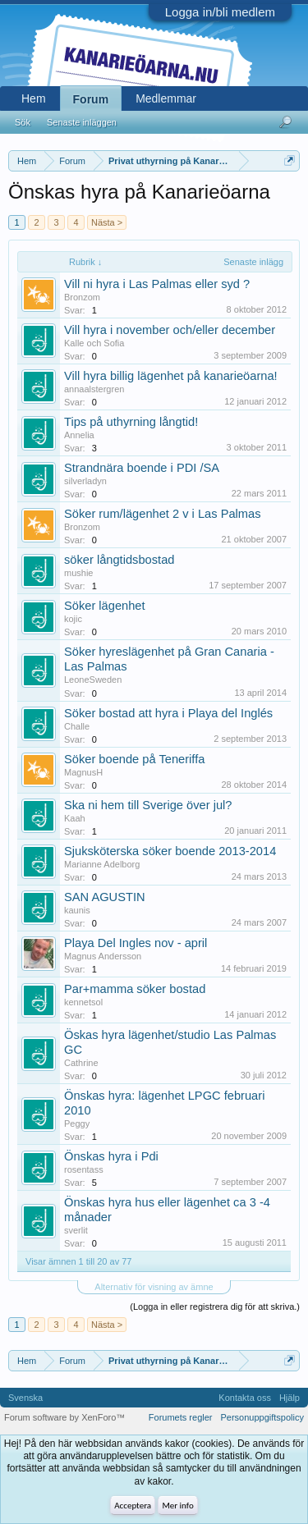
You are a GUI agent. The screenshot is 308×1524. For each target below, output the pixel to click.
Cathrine (81, 1063)
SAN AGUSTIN (104, 897)
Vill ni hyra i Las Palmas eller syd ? (157, 284)
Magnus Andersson (102, 956)
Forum (91, 99)
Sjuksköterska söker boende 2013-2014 (170, 851)
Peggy (77, 1123)
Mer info (177, 1505)
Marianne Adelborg (102, 864)
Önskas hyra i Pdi (111, 1156)
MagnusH (83, 772)
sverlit (76, 1230)
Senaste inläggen (82, 122)
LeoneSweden (93, 679)
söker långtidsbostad (119, 559)
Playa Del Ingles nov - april (135, 943)
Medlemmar (166, 98)
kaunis (77, 910)
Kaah (74, 818)
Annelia (79, 435)
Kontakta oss (244, 1398)
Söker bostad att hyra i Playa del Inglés (168, 713)
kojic (73, 619)
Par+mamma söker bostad (134, 988)
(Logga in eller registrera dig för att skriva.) (215, 1306)
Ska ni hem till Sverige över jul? (148, 805)
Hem (33, 98)
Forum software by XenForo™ (64, 1417)
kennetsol (83, 1002)
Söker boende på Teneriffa (134, 759)
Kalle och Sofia (94, 343)
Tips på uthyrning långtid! (131, 421)
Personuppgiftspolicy (262, 1417)
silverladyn (85, 481)
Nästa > (106, 222)
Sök (22, 122)
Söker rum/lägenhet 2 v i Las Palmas (162, 513)
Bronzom (82, 297)
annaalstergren (94, 389)
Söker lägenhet (104, 605)
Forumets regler (181, 1417)
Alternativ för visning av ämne (153, 1287)
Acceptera (132, 1505)
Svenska (25, 1398)
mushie (78, 573)
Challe (77, 726)
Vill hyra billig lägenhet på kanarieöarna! (171, 375)
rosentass (83, 1169)
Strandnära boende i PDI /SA (141, 467)
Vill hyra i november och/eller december (169, 329)
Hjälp (289, 1398)
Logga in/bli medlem (220, 12)
